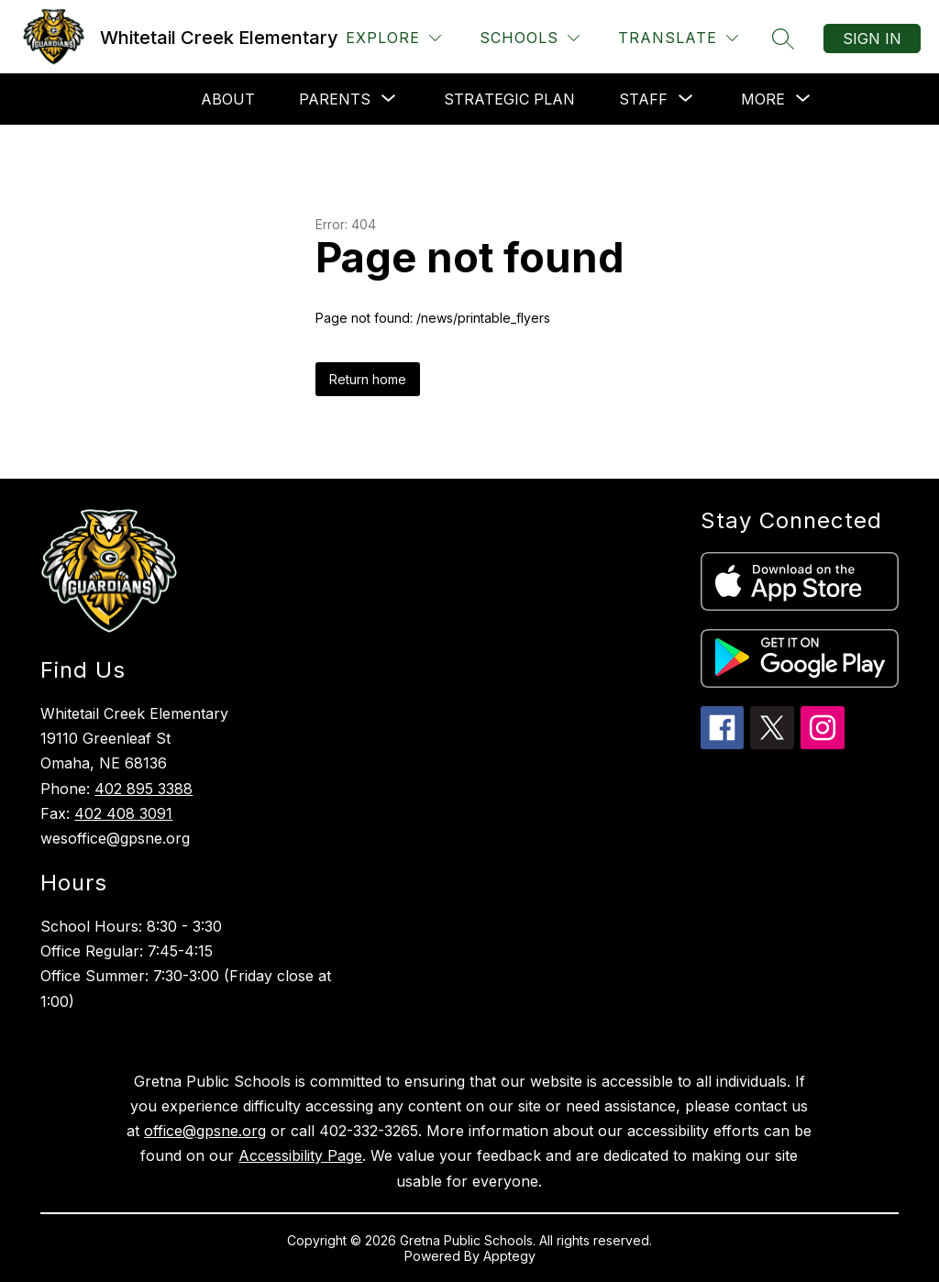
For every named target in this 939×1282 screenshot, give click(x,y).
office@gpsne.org (205, 1131)
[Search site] (783, 39)
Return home (367, 379)
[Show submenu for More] (763, 99)
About (228, 99)
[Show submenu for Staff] (643, 99)
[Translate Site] (678, 38)
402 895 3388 (143, 788)
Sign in (872, 38)
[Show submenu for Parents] (334, 99)
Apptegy (509, 1256)
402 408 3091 (123, 813)
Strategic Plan (509, 99)
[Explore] (393, 38)
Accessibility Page (300, 1155)
